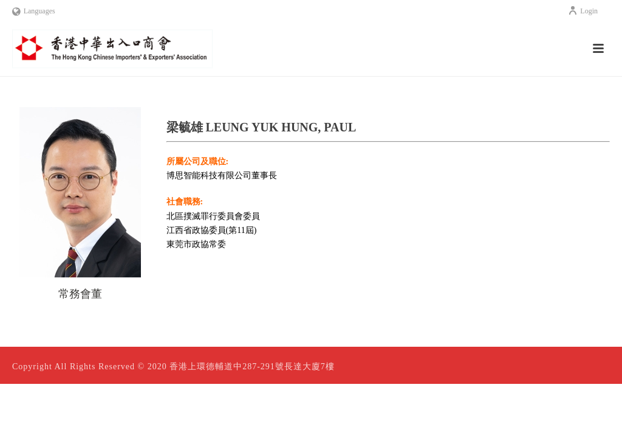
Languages (33, 11)
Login (583, 11)
